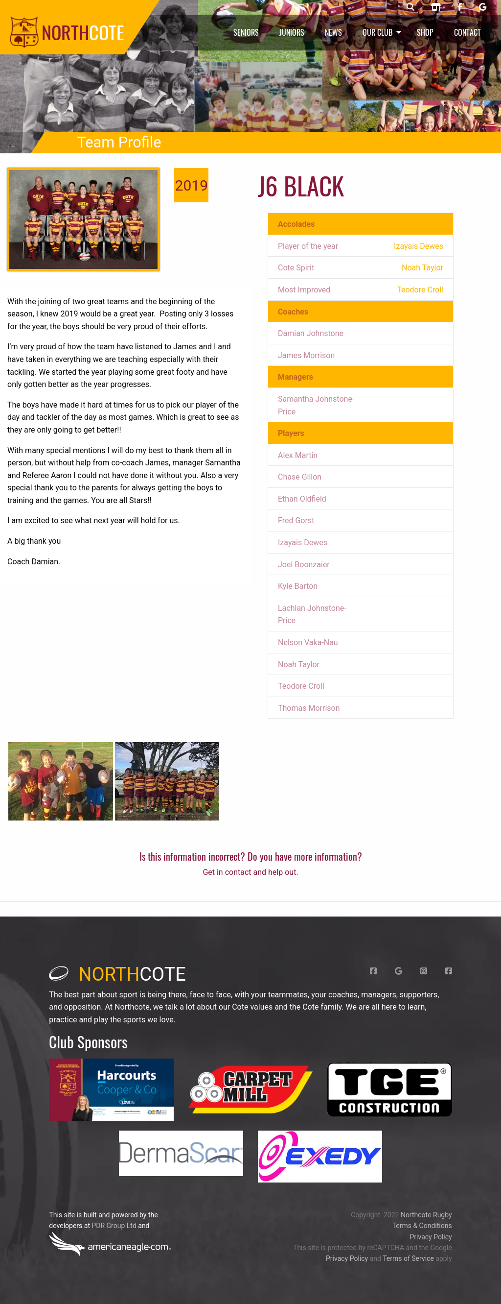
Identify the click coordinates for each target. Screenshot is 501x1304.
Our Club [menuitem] (377, 32)
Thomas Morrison (309, 708)
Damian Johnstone (310, 333)
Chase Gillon (299, 477)
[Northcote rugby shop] (436, 7)
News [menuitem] (333, 32)
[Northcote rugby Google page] (483, 7)
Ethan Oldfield (302, 499)
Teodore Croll (301, 686)
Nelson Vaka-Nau (308, 642)
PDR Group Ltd (113, 1226)
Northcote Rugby (426, 1215)
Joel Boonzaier (304, 564)
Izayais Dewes (302, 542)
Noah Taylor (298, 664)
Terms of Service (408, 1258)
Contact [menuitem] (467, 32)
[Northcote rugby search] (410, 7)
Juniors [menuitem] (291, 32)
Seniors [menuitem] (246, 32)
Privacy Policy (431, 1237)
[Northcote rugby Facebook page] (460, 7)
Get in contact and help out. (250, 872)
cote (117, 974)
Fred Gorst (296, 520)
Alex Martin (298, 455)
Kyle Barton (298, 586)
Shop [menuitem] (425, 32)
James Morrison (306, 355)
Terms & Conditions (422, 1226)
